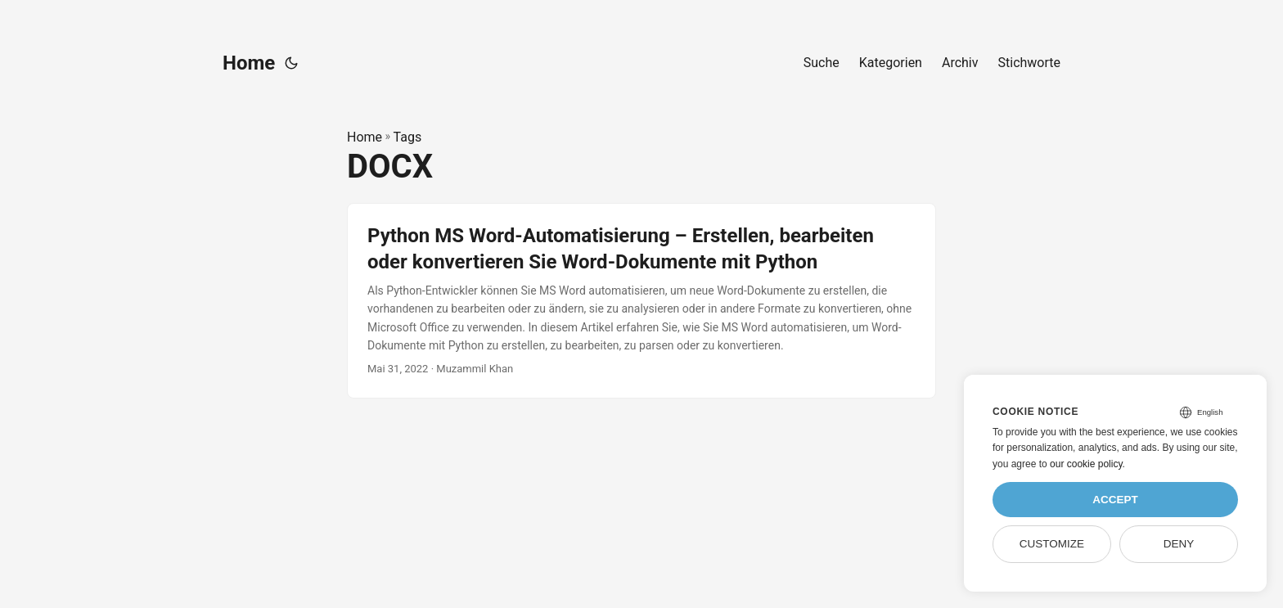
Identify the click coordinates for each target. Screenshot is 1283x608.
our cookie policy (1086, 464)
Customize (1052, 544)
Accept (1115, 499)
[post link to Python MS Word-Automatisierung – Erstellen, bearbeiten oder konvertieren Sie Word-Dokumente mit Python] (641, 301)
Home (249, 63)
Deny (1179, 544)
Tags (408, 137)
